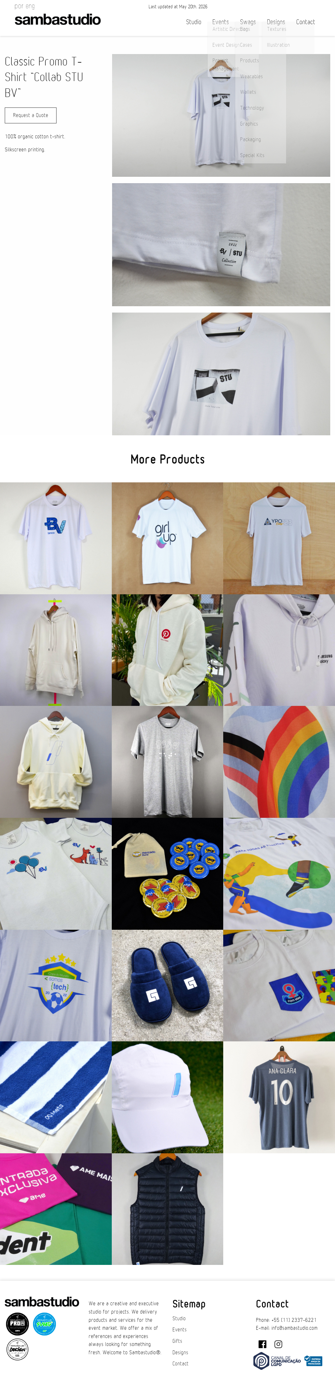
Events (220, 22)
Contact (305, 22)
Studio (193, 22)
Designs (276, 22)
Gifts (177, 1341)
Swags (248, 22)
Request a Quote (30, 115)
